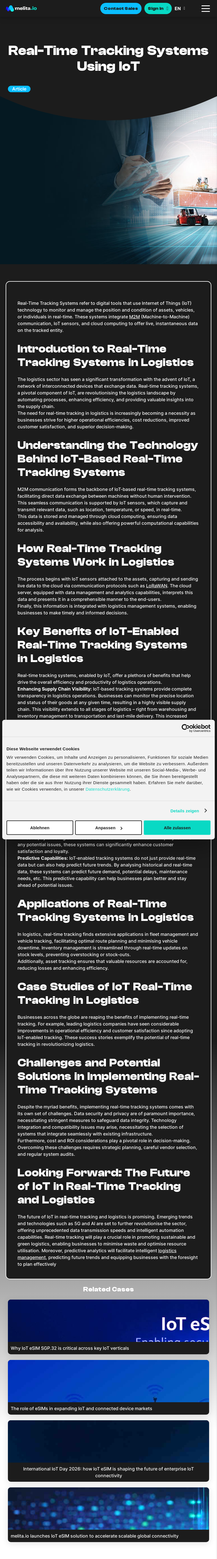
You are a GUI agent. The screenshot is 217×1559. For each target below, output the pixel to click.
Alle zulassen (177, 827)
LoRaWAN (156, 585)
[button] (186, 8)
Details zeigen (184, 810)
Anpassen (108, 827)
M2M (134, 316)
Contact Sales (121, 8)
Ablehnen (39, 827)
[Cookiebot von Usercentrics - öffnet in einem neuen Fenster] (186, 728)
